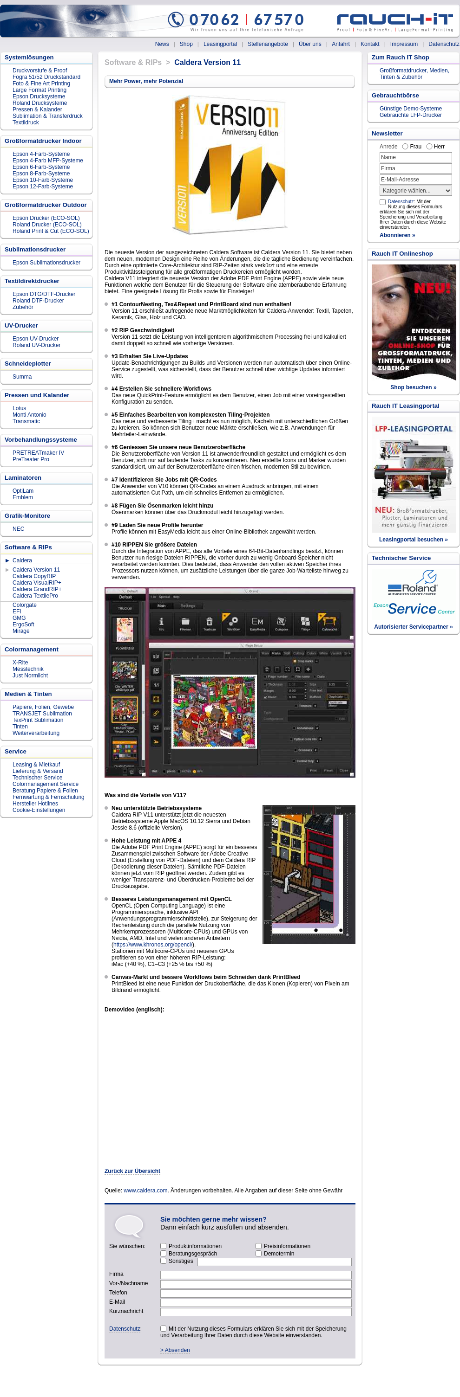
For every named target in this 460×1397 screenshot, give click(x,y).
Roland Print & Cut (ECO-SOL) (51, 231)
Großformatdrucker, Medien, (414, 70)
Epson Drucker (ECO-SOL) (46, 218)
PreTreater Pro (31, 459)
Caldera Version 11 (36, 570)
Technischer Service (37, 777)
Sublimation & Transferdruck (48, 116)
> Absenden (175, 1350)
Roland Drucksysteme (40, 103)
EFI (17, 611)
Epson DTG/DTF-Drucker (44, 294)
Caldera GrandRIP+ (37, 589)
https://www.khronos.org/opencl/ (152, 944)
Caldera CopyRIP (34, 576)
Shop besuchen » (413, 387)
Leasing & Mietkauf (36, 764)
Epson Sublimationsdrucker (46, 262)
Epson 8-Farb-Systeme (41, 173)
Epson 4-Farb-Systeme (41, 154)
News (162, 44)
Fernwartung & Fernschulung (49, 797)
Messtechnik (28, 669)
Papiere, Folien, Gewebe (43, 707)
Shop (186, 44)
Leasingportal (220, 44)
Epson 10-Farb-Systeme (43, 180)
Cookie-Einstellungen (39, 810)
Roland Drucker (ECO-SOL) (47, 224)
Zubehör (23, 307)
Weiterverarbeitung (36, 733)
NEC (18, 529)
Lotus (19, 408)
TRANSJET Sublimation (42, 713)
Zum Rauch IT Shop (400, 57)
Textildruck (26, 122)
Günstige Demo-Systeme (411, 108)
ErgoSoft (23, 624)
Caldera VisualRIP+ (37, 582)
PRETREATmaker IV (38, 453)
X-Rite (20, 662)
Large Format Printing (39, 90)
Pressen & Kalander (37, 109)
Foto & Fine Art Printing (41, 83)
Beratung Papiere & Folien (45, 790)
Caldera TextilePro (35, 595)
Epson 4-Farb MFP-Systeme (48, 160)
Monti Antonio (29, 415)
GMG (19, 618)
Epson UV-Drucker (36, 338)
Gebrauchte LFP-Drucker (411, 115)
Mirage (21, 631)
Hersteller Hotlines (35, 803)
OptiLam (23, 491)
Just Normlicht (30, 675)
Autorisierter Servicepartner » (413, 627)
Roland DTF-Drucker (38, 300)
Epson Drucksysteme (39, 96)
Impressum (404, 44)
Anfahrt (341, 44)
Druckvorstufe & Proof (40, 70)
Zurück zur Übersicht (132, 1171)
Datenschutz (444, 44)
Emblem (23, 497)
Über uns (310, 44)
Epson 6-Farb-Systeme (41, 167)
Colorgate (25, 605)
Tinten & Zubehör (401, 77)
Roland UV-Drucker (36, 345)
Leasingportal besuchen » (413, 539)
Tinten (20, 726)
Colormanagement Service (46, 784)
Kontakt (370, 44)
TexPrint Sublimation (38, 720)
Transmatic (26, 421)
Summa (22, 376)
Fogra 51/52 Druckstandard (46, 77)
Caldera (22, 560)
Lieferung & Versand (38, 771)
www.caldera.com (145, 1190)
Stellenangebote (268, 44)
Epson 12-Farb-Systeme (43, 186)
